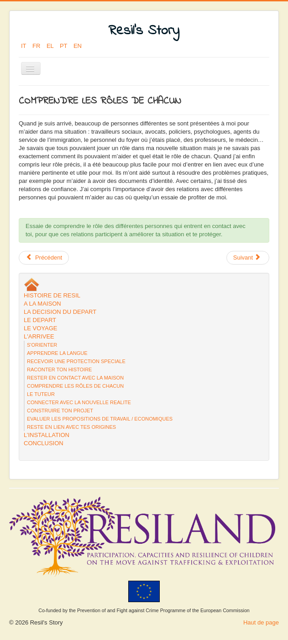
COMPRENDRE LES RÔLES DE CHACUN (75, 386)
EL (51, 45)
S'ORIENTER (42, 345)
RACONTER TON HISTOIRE (59, 369)
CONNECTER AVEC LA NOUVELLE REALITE (79, 402)
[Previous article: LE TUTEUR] (44, 258)
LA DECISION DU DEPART (60, 311)
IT (24, 45)
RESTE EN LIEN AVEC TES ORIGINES (71, 427)
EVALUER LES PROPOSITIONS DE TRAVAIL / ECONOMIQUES (100, 418)
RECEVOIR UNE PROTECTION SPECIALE (76, 361)
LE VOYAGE (40, 328)
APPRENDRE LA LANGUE (57, 353)
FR (37, 45)
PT (64, 45)
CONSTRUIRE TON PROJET (60, 410)
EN (77, 45)
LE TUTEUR (41, 394)
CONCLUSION (43, 443)
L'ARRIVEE (39, 336)
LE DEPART (40, 320)
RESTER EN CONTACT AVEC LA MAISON (75, 377)
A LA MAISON (42, 303)
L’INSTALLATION (46, 435)
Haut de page (261, 622)
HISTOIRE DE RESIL (52, 295)
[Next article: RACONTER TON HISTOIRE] (247, 258)
